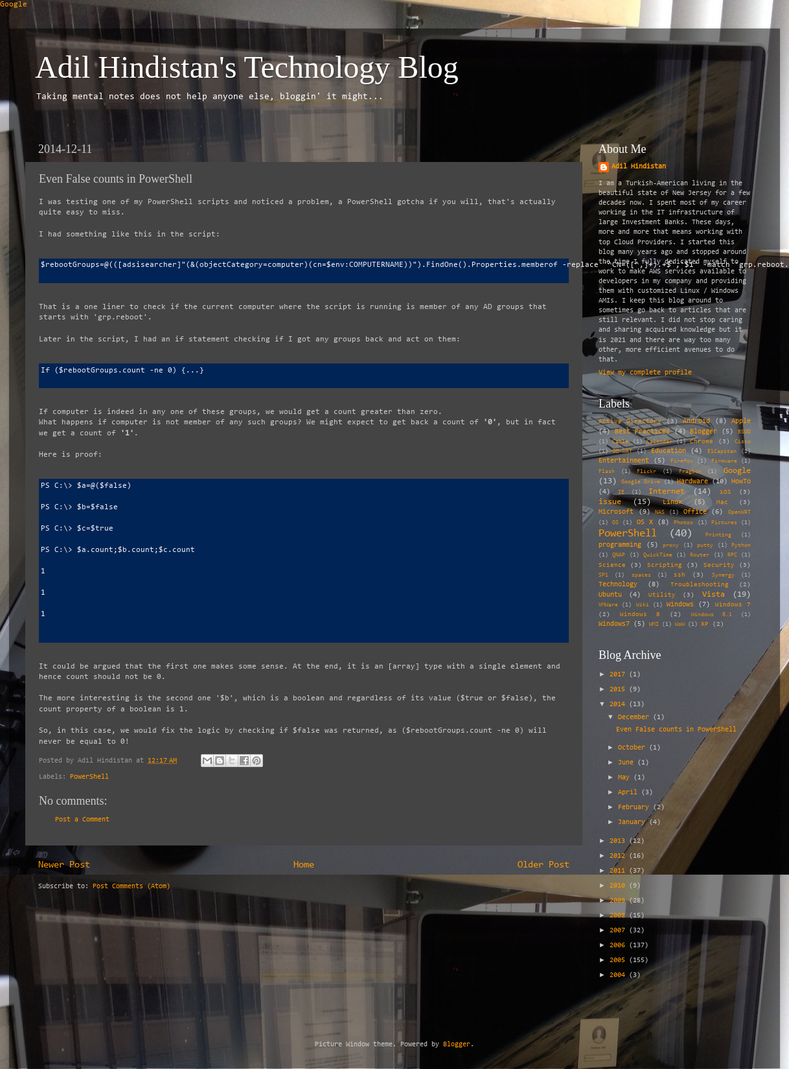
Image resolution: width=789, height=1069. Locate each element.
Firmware (724, 461)
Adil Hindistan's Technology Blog (247, 67)
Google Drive (640, 482)
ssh (679, 575)
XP (705, 624)
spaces (641, 575)
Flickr (646, 471)
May (626, 777)
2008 (619, 915)
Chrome (701, 442)
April (629, 792)
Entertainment (624, 461)
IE (621, 492)
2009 (619, 900)
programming (620, 545)
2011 (619, 871)
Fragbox (690, 471)
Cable (620, 441)
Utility (662, 595)
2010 (619, 886)
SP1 (603, 575)
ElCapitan (722, 451)
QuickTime (657, 555)
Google (13, 4)
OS (615, 522)
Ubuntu (610, 595)
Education (668, 451)
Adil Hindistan (639, 166)
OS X (645, 522)
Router (699, 555)
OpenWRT (739, 512)
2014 (619, 704)
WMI (654, 624)
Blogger (703, 431)
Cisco (743, 441)
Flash (607, 471)
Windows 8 (640, 615)
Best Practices (642, 431)
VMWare (608, 605)
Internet (666, 491)
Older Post (543, 865)
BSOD (744, 432)
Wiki (642, 605)
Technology (618, 584)
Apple (741, 421)
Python (741, 545)
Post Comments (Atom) (131, 886)
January (633, 822)
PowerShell (89, 777)
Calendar (659, 441)
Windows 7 (733, 605)
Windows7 (614, 624)
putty (705, 545)
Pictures (724, 522)
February (635, 807)
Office (695, 512)
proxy (671, 545)
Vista (713, 594)
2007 (619, 930)
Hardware (692, 481)
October (633, 748)
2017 (619, 674)
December (635, 717)
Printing (718, 535)
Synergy (723, 575)
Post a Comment (82, 819)
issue (610, 502)
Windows (680, 604)
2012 (619, 856)
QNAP (618, 555)
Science (612, 565)
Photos (683, 522)
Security (719, 565)
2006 (619, 945)
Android (696, 421)
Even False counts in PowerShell (676, 729)
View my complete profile (645, 372)
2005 (619, 960)
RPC (732, 555)
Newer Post (64, 865)
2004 (619, 975)
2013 (619, 841)
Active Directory (630, 422)
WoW (680, 624)
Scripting (664, 565)
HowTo (741, 481)
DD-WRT (622, 451)
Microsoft (616, 512)
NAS (660, 512)
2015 (619, 689)
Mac (722, 503)
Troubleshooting (699, 585)
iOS (725, 492)
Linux (672, 502)
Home (303, 865)
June (627, 762)
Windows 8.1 (712, 614)
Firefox (681, 461)
